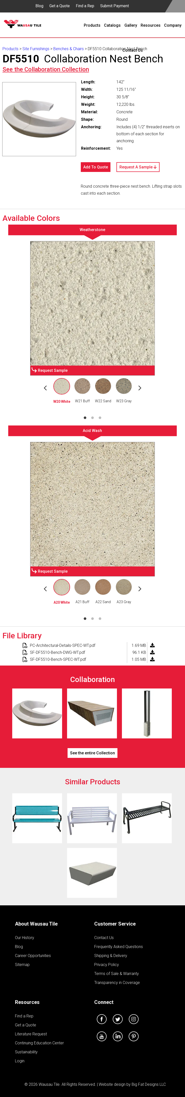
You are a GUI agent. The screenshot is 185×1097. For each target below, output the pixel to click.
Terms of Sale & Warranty (116, 973)
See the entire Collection (92, 753)
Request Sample (53, 370)
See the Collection (45, 69)
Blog (39, 5)
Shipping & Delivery (110, 955)
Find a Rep (85, 5)
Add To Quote (95, 167)
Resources (27, 1002)
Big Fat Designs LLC (149, 1084)
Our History (24, 937)
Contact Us (104, 937)
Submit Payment (114, 5)
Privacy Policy (106, 964)
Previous (45, 388)
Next (140, 388)
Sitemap (22, 964)
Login (19, 1061)
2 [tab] (92, 417)
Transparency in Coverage (117, 982)
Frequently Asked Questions (118, 946)
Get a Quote (59, 5)
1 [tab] (85, 417)
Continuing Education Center (39, 1043)
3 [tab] (99, 417)
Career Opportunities (33, 955)
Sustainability (26, 1052)
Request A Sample (138, 167)
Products (10, 48)
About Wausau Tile (36, 924)
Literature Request (31, 1034)
